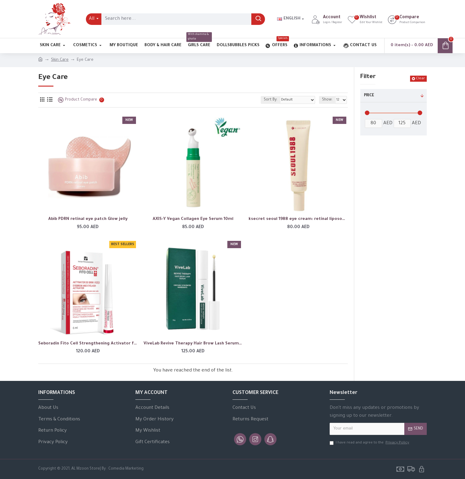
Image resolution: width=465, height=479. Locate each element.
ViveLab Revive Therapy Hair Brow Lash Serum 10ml (193, 343)
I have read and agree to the (370, 443)
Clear (420, 79)
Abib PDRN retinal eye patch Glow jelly (87, 219)
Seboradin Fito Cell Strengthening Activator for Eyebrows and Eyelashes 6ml (87, 343)
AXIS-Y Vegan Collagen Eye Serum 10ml (193, 219)
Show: (327, 100)
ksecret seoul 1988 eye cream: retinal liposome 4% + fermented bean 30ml (298, 219)
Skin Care (60, 60)
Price (369, 96)
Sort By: (270, 100)
